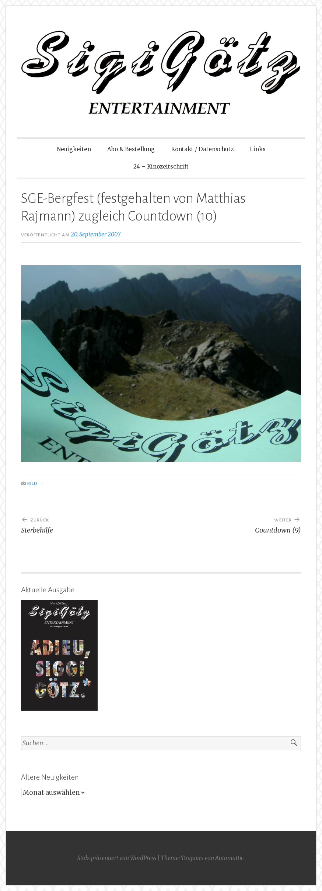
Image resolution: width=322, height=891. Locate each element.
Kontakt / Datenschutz (202, 149)
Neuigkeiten (74, 149)
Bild (32, 483)
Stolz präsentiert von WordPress (116, 857)
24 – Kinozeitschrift (161, 166)
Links (258, 149)
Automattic (229, 857)
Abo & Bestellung (131, 149)
